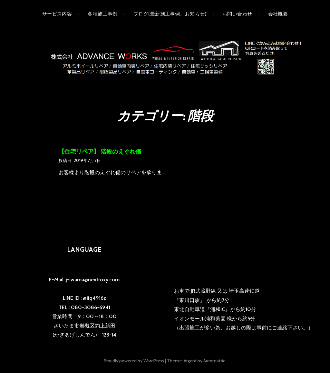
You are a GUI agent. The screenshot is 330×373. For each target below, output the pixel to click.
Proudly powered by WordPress (134, 361)
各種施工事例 (103, 14)
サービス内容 (57, 14)
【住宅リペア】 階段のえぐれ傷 (100, 151)
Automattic (214, 361)
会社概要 (278, 14)
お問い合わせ (237, 14)
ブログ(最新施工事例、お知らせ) (170, 14)
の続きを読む (178, 173)
